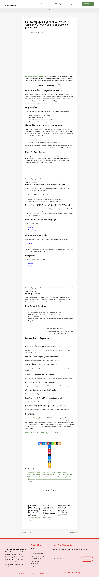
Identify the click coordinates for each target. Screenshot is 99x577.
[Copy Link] (55, 442)
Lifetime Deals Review (10, 5)
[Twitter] (46, 442)
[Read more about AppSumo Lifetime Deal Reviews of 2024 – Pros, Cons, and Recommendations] (49, 499)
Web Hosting (35, 561)
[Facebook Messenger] (49, 457)
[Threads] (57, 442)
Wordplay (42, 314)
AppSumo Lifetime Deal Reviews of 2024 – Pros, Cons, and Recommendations (49, 510)
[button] (38, 4)
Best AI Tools (35, 566)
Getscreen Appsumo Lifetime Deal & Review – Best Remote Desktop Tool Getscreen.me (34, 510)
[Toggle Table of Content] (58, 85)
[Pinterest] (48, 442)
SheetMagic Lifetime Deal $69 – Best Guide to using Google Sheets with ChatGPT (50, 474)
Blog (70, 4)
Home (28, 4)
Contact (33, 551)
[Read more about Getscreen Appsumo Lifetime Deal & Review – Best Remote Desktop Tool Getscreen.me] (34, 499)
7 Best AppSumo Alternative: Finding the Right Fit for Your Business (64, 509)
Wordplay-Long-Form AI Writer (34, 76)
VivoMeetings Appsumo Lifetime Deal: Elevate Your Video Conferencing (48, 472)
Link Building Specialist (60, 4)
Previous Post (26, 532)
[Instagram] (41, 442)
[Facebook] (39, 442)
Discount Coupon (46, 4)
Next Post (73, 532)
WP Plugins (34, 563)
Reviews (36, 4)
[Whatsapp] (53, 442)
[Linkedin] (43, 442)
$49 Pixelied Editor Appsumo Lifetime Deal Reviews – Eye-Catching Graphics (49, 477)
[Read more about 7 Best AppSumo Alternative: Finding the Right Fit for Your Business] (64, 499)
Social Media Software (38, 558)
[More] (59, 442)
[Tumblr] (50, 442)
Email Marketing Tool (37, 556)
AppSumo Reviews (32, 517)
